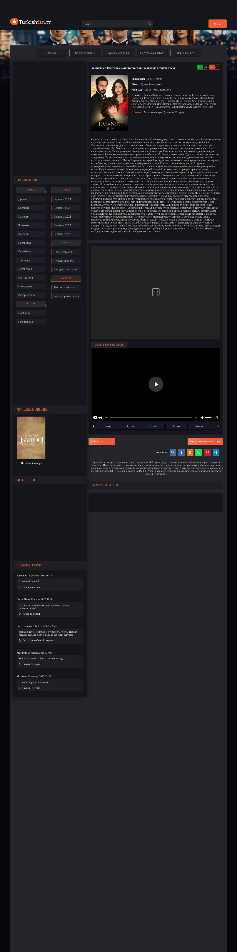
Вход (217, 23)
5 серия (199, 426)
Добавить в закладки (101, 441)
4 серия (176, 426)
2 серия (130, 426)
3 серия (153, 426)
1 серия (107, 426)
